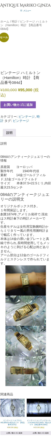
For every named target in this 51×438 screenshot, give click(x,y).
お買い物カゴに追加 (18, 104)
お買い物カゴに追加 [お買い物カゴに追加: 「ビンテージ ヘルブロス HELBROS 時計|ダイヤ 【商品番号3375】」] (14, 433)
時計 (15, 21)
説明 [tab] (9, 133)
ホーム (4, 21)
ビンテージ (26, 116)
